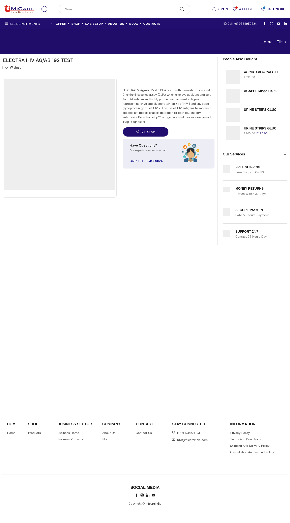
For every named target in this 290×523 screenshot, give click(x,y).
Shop (75, 23)
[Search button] (182, 9)
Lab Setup (94, 23)
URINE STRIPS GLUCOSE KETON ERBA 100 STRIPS (263, 109)
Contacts (151, 23)
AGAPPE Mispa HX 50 (260, 91)
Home (267, 41)
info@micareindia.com (192, 440)
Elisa (281, 41)
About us (116, 23)
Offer (61, 23)
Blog (133, 23)
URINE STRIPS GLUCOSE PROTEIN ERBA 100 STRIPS (263, 128)
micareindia (153, 504)
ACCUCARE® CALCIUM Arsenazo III (263, 72)
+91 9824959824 (188, 433)
